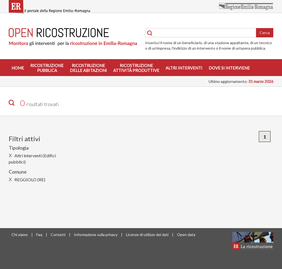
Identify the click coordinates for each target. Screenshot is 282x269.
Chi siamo (19, 234)
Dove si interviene (229, 67)
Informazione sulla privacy (96, 234)
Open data (186, 234)
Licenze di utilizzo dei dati (147, 234)
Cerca (265, 32)
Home (17, 67)
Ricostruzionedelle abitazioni (88, 68)
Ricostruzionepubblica (47, 68)
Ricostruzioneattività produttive (136, 68)
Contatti (58, 234)
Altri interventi (184, 67)
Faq (39, 234)
